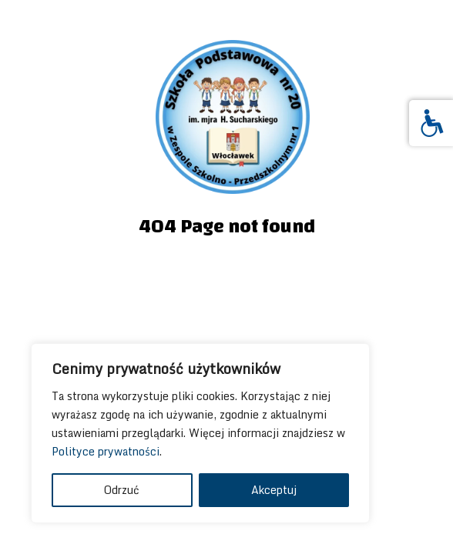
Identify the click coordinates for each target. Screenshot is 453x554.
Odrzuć (121, 490)
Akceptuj (274, 490)
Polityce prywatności (105, 451)
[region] (200, 433)
